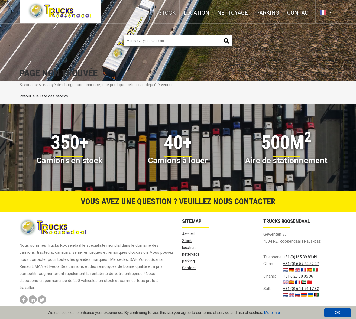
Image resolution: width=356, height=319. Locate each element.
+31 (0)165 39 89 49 (300, 257)
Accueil (188, 234)
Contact (299, 12)
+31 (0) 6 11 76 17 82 (301, 289)
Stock (167, 12)
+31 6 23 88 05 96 (298, 276)
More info (272, 312)
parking (267, 12)
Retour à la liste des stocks (44, 96)
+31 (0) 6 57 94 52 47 (301, 264)
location (196, 12)
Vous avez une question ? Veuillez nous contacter (178, 201)
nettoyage (232, 12)
